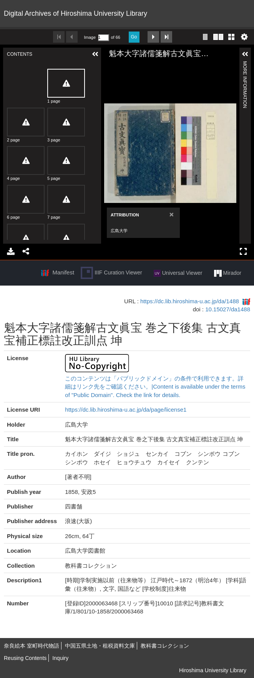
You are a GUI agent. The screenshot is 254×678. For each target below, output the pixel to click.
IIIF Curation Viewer (111, 273)
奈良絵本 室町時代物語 (31, 646)
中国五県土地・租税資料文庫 (100, 646)
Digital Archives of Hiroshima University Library (75, 13)
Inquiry (60, 658)
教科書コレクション (165, 646)
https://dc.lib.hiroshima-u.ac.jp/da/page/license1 (125, 409)
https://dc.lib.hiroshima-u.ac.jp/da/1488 (189, 301)
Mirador (227, 273)
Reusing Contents (25, 658)
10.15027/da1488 (227, 309)
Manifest (63, 272)
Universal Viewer (178, 273)
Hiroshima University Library (212, 670)
